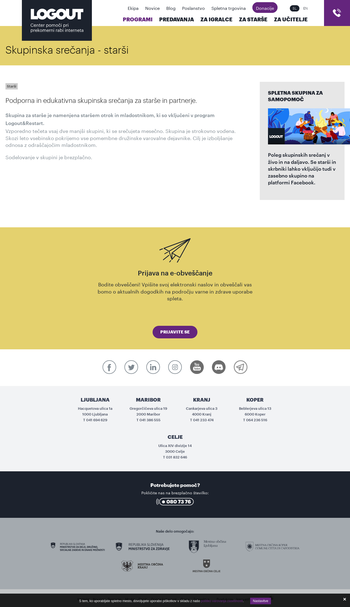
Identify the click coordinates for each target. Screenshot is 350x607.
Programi (138, 19)
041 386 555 (150, 420)
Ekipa (133, 7)
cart (337, 13)
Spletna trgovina (228, 7)
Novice (152, 7)
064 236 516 (256, 420)
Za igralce (216, 19)
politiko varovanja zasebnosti (222, 601)
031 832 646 (176, 457)
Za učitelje (291, 19)
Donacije (265, 7)
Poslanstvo (193, 7)
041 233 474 (203, 420)
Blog (171, 7)
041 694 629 (96, 420)
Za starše (253, 19)
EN (305, 8)
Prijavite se (175, 332)
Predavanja (176, 19)
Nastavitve (260, 601)
